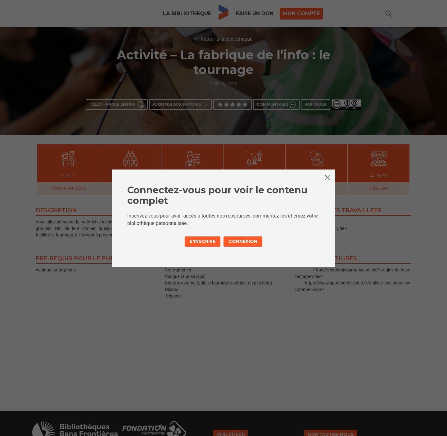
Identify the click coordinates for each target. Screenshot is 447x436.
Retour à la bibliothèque (227, 39)
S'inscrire (202, 241)
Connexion (242, 241)
